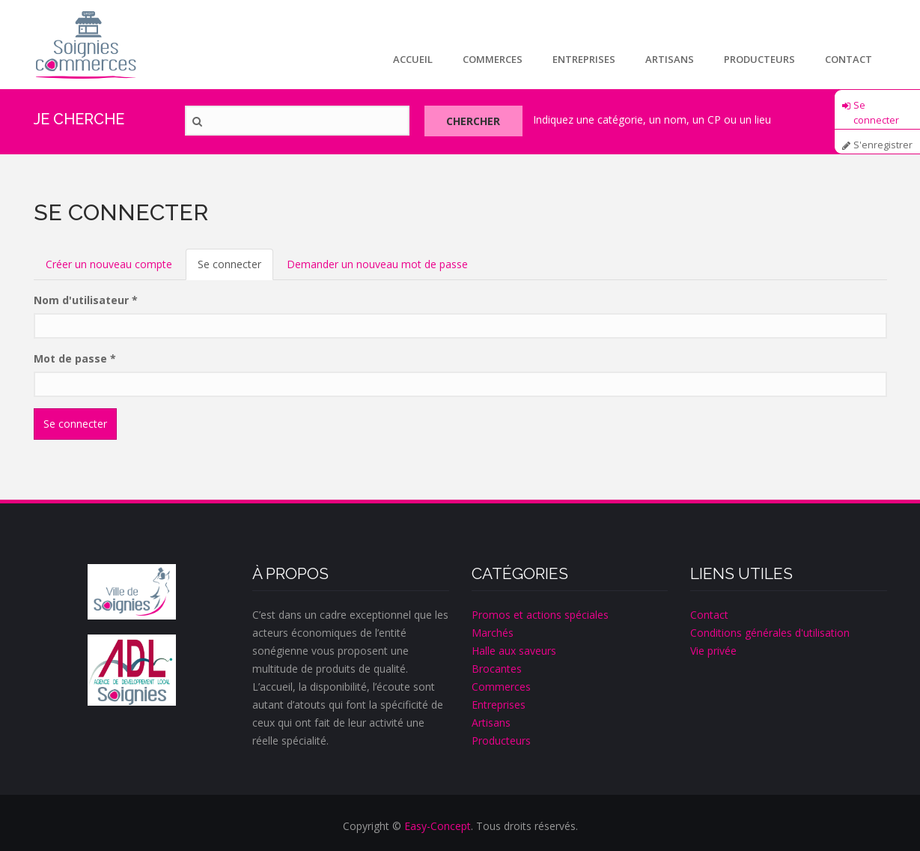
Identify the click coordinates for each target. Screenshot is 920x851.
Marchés (493, 633)
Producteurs (759, 59)
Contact (848, 59)
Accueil (413, 59)
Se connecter (876, 110)
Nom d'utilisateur (86, 300)
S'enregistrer (883, 145)
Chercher (475, 121)
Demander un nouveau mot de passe (377, 264)
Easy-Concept (437, 826)
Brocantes (497, 668)
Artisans (669, 59)
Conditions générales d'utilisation (770, 633)
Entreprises (583, 59)
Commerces (493, 59)
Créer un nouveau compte (109, 264)
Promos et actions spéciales (540, 615)
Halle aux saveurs (514, 650)
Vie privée (713, 650)
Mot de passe (75, 358)
